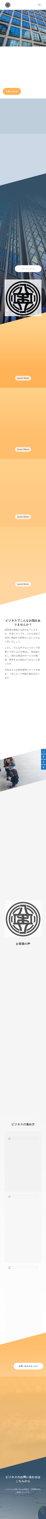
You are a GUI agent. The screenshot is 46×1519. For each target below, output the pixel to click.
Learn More (23, 378)
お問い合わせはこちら (28, 1366)
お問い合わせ (12, 91)
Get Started (28, 269)
